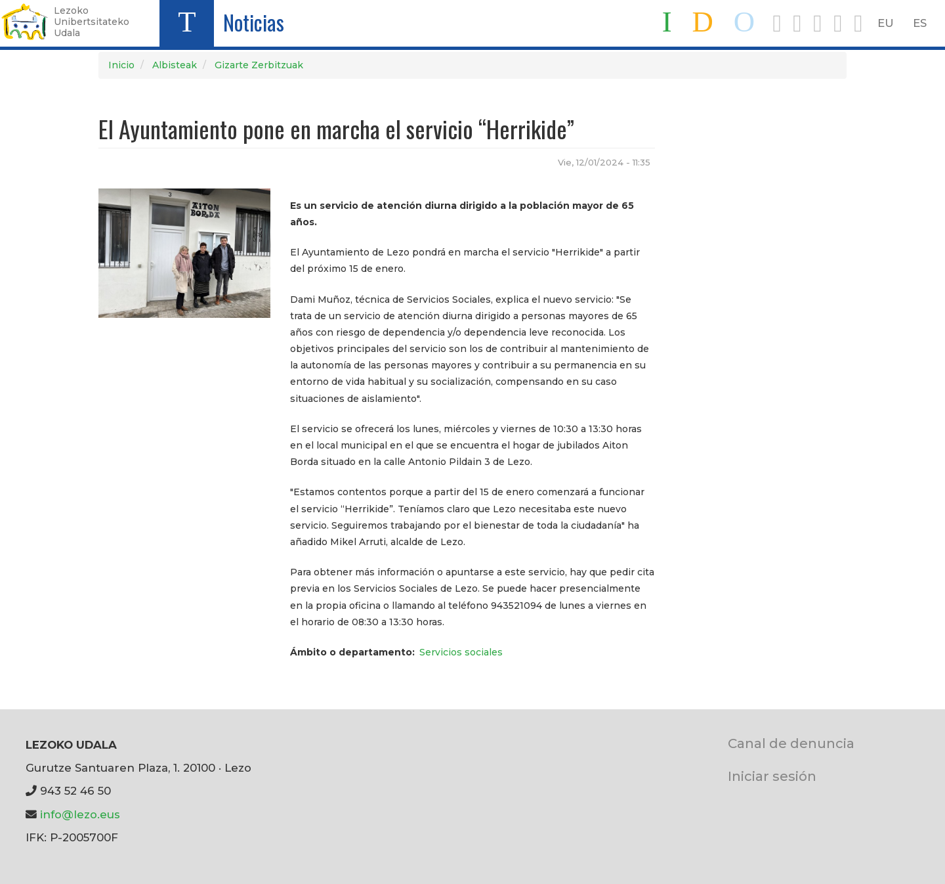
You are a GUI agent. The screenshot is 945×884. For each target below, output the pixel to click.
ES (920, 23)
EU (885, 23)
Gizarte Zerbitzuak (259, 65)
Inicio (121, 65)
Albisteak (174, 65)
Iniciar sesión (772, 776)
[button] (184, 252)
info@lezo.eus (80, 814)
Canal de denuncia (791, 743)
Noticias (253, 22)
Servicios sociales (461, 652)
